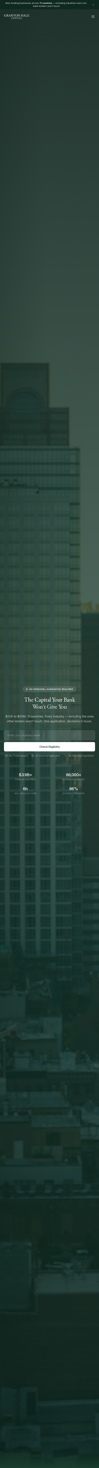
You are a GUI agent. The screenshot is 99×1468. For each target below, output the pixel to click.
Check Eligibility (49, 747)
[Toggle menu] (93, 17)
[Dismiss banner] (93, 4)
